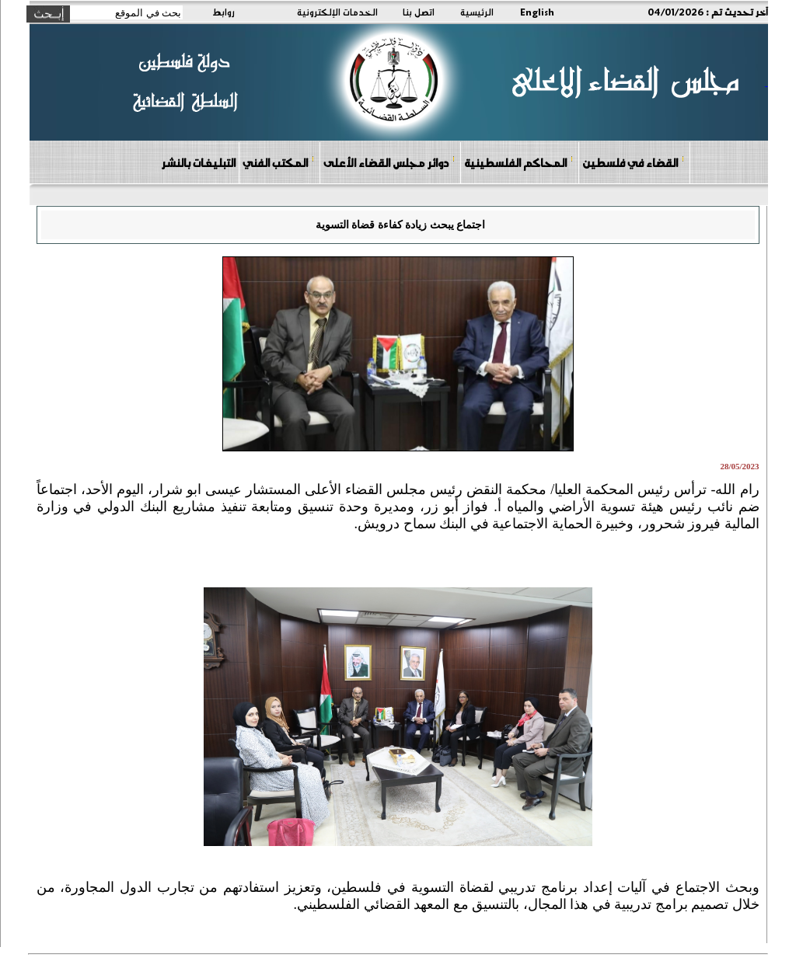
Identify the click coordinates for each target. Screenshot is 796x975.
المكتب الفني (279, 162)
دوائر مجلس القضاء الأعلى (389, 162)
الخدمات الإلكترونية (337, 11)
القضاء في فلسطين (633, 162)
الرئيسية (477, 11)
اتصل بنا (419, 11)
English (537, 11)
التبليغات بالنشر (198, 162)
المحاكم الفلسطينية (519, 162)
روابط (223, 11)
